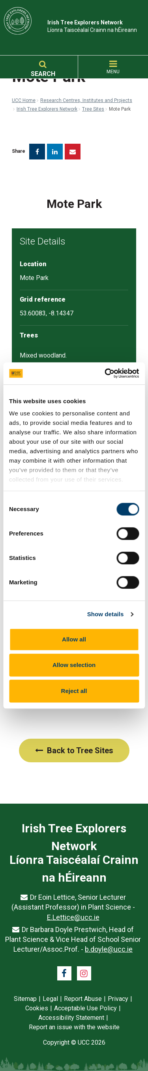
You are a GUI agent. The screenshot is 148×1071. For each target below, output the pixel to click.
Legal (50, 998)
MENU (113, 67)
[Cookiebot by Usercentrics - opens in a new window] (105, 373)
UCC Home (24, 100)
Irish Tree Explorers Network (47, 109)
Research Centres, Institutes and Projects (86, 100)
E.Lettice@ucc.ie (73, 917)
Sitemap (25, 998)
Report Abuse (83, 998)
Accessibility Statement (71, 1017)
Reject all (74, 690)
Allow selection (74, 665)
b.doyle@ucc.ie (109, 949)
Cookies (36, 1008)
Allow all (74, 639)
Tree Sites (93, 109)
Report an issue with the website (74, 1027)
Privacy (118, 998)
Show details (105, 614)
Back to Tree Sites (74, 750)
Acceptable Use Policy (85, 1008)
